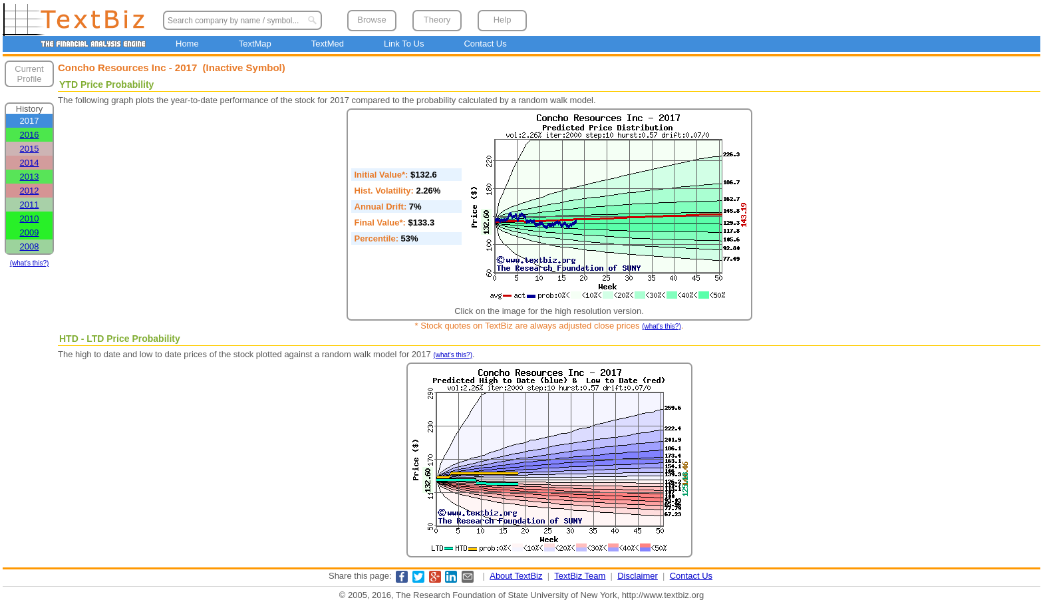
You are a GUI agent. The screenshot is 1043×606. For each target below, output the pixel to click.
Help (503, 20)
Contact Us (485, 44)
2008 (29, 246)
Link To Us (404, 44)
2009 (29, 232)
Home (187, 44)
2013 (29, 177)
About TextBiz (516, 576)
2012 (29, 191)
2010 (29, 219)
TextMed (327, 44)
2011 (29, 205)
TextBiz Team (579, 576)
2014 (29, 163)
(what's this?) (29, 263)
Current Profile (29, 74)
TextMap (255, 44)
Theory (437, 20)
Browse (371, 20)
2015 (29, 149)
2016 (29, 135)
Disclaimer (637, 576)
